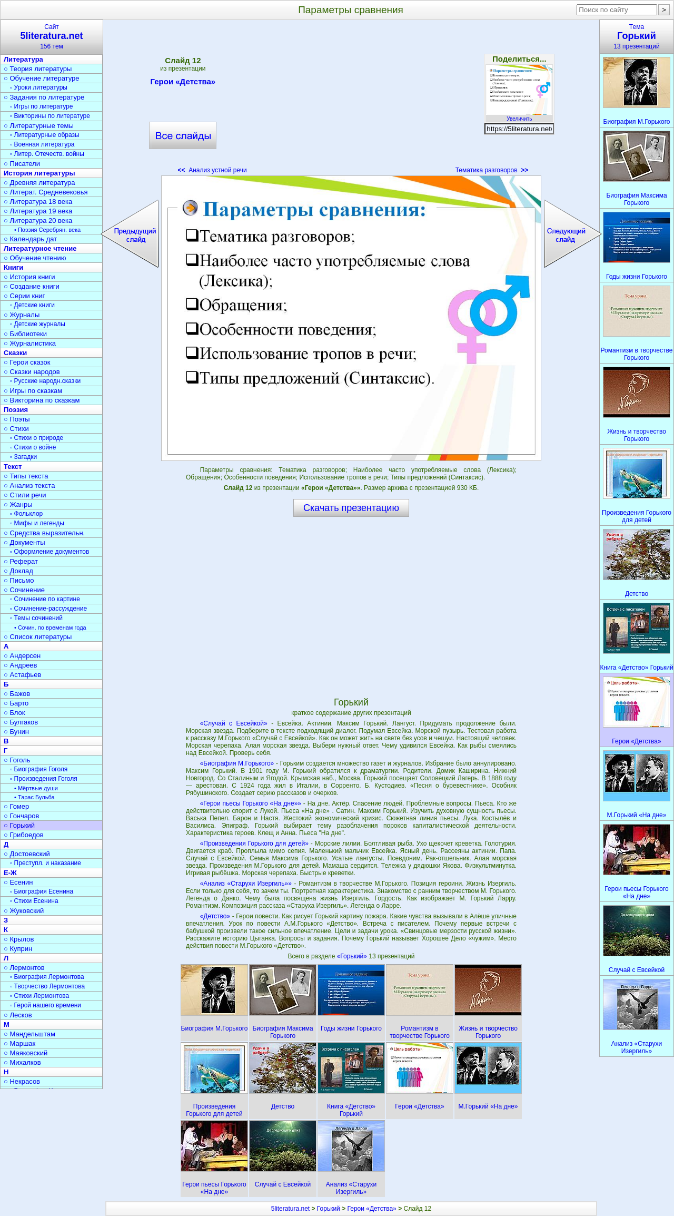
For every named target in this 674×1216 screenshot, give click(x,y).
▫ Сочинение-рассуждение (48, 608)
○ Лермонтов (24, 968)
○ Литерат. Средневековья (46, 192)
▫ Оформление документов (49, 551)
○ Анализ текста (29, 485)
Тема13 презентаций (636, 36)
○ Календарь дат (30, 239)
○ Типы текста (26, 476)
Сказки (15, 353)
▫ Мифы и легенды (37, 523)
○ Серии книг (24, 296)
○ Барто (16, 703)
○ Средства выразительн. (44, 533)
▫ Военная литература (42, 144)
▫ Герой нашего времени (45, 1005)
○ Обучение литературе (42, 78)
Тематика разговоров (492, 170)
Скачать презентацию (351, 508)
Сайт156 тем (52, 36)
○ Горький (19, 825)
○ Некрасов (22, 1081)
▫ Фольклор (26, 513)
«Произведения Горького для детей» (254, 843)
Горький (328, 1208)
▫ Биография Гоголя (38, 769)
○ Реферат (21, 561)
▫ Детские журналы (37, 324)
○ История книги (29, 277)
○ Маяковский (25, 1053)
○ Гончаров (21, 816)
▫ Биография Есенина (41, 891)
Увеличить (519, 116)
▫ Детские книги (32, 305)
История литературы (39, 173)
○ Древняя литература (39, 183)
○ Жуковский (24, 911)
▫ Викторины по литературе (50, 116)
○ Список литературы (38, 637)
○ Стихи (16, 429)
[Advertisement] (351, 100)
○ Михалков (22, 1062)
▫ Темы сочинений (36, 618)
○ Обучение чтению (35, 258)
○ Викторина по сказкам (42, 400)
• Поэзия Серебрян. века (47, 230)
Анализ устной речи (212, 170)
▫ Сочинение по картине (45, 599)
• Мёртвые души (36, 788)
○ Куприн (18, 949)
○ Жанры (18, 504)
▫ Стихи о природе (36, 438)
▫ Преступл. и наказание (45, 863)
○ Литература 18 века (38, 201)
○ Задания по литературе (44, 97)
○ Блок (14, 713)
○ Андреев (20, 665)
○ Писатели (22, 164)
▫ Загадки (23, 456)
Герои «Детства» (182, 83)
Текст (13, 466)
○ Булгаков (21, 722)
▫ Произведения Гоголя (43, 778)
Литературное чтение (40, 248)
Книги (13, 267)
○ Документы (24, 542)
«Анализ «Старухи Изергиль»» (246, 883)
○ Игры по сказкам (33, 391)
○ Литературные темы (39, 126)
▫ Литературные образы (45, 135)
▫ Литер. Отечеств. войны (47, 154)
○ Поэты (17, 419)
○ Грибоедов (24, 835)
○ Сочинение (24, 590)
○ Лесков (18, 1015)
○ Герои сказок (27, 362)
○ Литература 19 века (38, 211)
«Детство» (215, 916)
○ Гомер (16, 806)
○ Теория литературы (38, 69)
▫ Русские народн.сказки (45, 381)
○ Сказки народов (32, 372)
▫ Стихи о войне (33, 447)
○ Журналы (21, 315)
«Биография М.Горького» (237, 763)
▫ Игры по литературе (41, 106)
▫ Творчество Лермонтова (47, 986)
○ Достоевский (27, 854)
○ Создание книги (32, 286)
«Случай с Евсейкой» (233, 723)
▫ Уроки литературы (38, 87)
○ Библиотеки (25, 334)
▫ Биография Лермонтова (47, 976)
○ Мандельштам (29, 1034)
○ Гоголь (17, 760)
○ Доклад (18, 571)
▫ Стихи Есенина (34, 901)
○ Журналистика (30, 343)
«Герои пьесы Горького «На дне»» (250, 803)
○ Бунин (16, 732)
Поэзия (16, 410)
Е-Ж (10, 873)
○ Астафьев (22, 675)
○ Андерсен (22, 656)
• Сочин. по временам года (50, 627)
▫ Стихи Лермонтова (39, 995)
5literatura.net (290, 1208)
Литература (23, 59)
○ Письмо (19, 580)
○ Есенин (18, 882)
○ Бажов (17, 694)
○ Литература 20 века (38, 220)
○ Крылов (19, 939)
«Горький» (353, 956)
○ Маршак (19, 1043)
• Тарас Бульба (34, 797)
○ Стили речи (25, 495)
